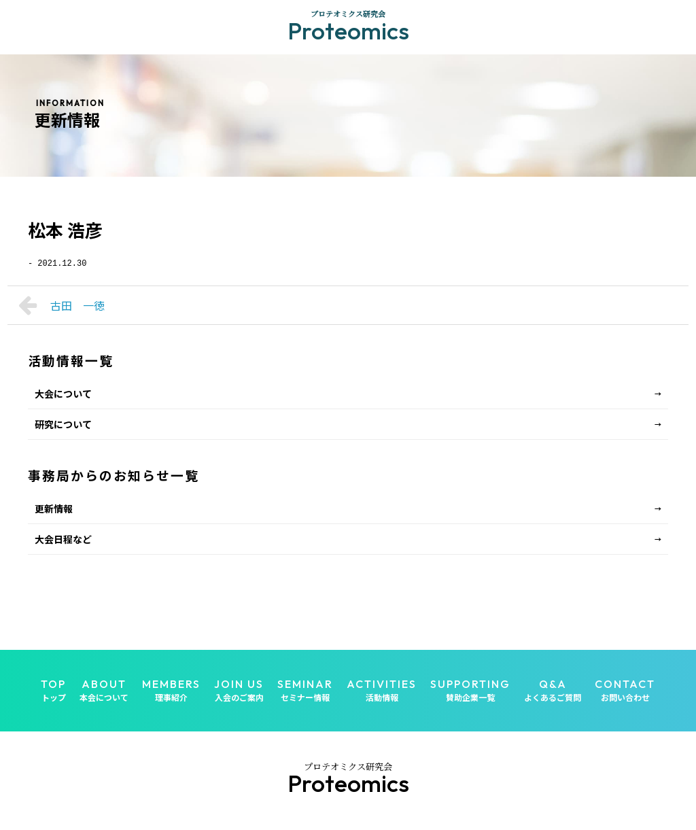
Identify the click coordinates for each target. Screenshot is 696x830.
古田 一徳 (61, 305)
